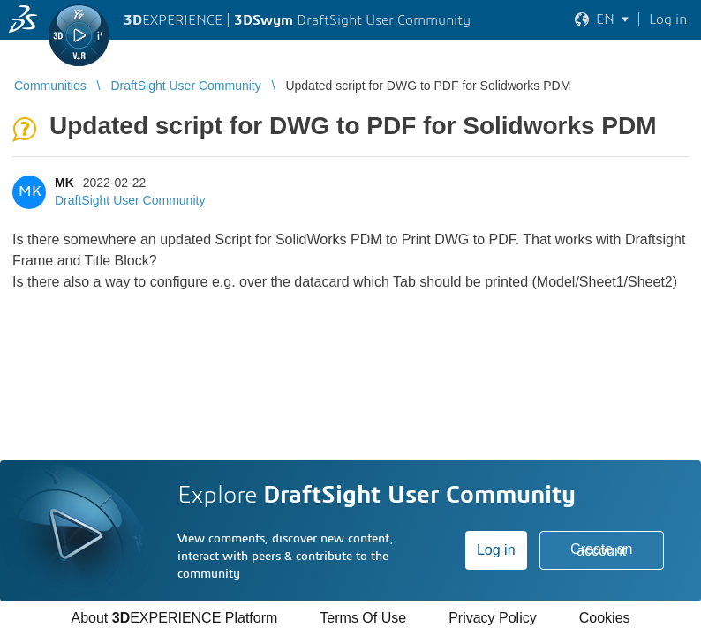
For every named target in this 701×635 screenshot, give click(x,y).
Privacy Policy (492, 617)
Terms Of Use (363, 617)
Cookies (604, 617)
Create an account (601, 550)
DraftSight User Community (130, 200)
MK (64, 183)
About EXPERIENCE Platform (174, 617)
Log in (496, 549)
